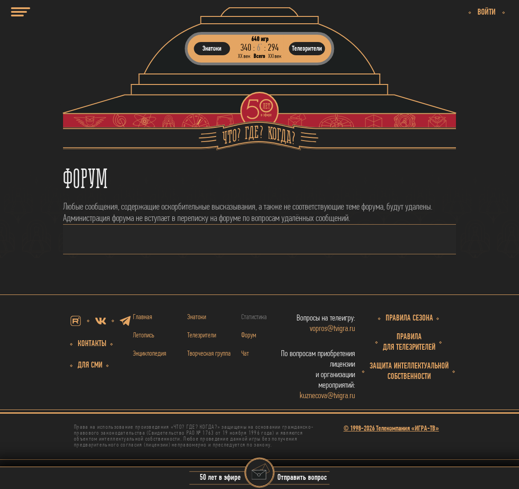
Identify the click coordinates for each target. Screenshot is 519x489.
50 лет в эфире (220, 478)
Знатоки (196, 317)
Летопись (143, 335)
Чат (245, 354)
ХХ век (244, 56)
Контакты (92, 344)
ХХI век (274, 56)
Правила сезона (409, 318)
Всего (259, 56)
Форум (248, 335)
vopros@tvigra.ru (332, 329)
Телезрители (201, 335)
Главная (142, 317)
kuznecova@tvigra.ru (327, 396)
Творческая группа (209, 354)
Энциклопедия (149, 354)
